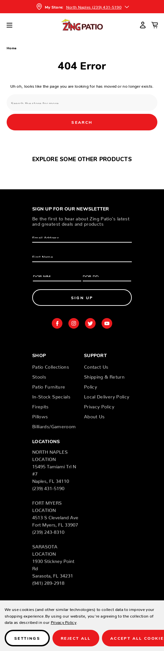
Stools (39, 375)
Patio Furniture (48, 385)
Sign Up (82, 297)
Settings (27, 638)
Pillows (40, 415)
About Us (94, 415)
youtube (107, 323)
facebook (57, 323)
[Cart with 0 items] (155, 25)
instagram (73, 323)
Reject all (76, 638)
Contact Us (96, 365)
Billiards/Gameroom (54, 425)
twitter (90, 323)
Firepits (40, 405)
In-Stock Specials (51, 395)
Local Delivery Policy (106, 395)
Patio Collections (50, 365)
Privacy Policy (99, 405)
